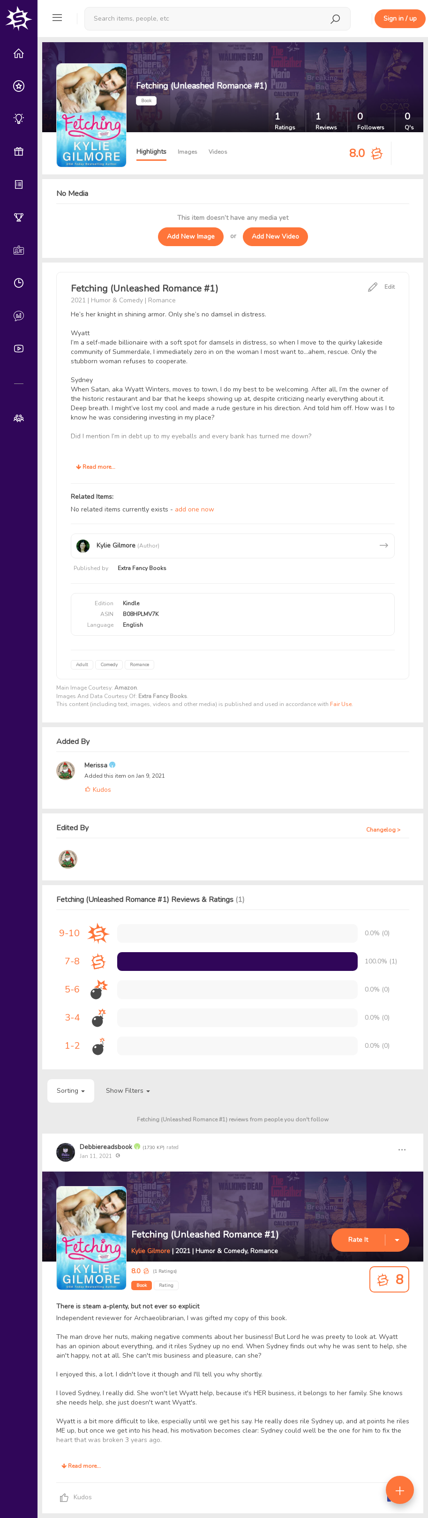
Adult (82, 664)
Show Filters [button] (128, 1090)
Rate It (358, 1239)
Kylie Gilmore (150, 1251)
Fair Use (341, 704)
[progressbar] (237, 961)
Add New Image (191, 236)
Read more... (95, 467)
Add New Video (275, 236)
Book (141, 1285)
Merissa (96, 765)
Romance (139, 664)
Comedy (109, 664)
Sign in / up (400, 18)
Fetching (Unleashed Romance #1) (205, 1234)
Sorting (71, 1090)
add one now (194, 509)
